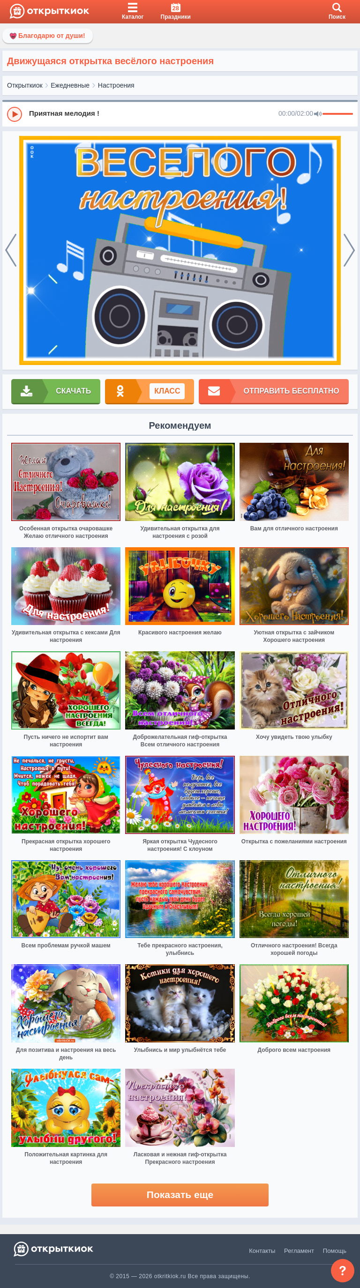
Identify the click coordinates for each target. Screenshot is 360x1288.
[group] (180, 114)
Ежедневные (70, 85)
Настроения (116, 85)
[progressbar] (337, 114)
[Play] (14, 114)
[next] (349, 250)
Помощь (334, 1250)
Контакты (262, 1250)
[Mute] (317, 114)
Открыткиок (25, 85)
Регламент (299, 1250)
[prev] (11, 250)
